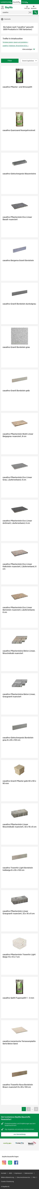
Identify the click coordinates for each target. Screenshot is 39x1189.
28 (36, 1109)
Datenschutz (28, 1173)
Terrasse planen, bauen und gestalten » (15, 42)
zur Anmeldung (19, 1134)
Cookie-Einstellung (7, 1181)
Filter (10, 61)
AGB (10, 1173)
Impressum (18, 1173)
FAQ (34, 1177)
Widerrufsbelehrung (7, 1177)
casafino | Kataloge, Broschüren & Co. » (15, 46)
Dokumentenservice (23, 1177)
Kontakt (3, 1173)
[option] (7, 1143)
